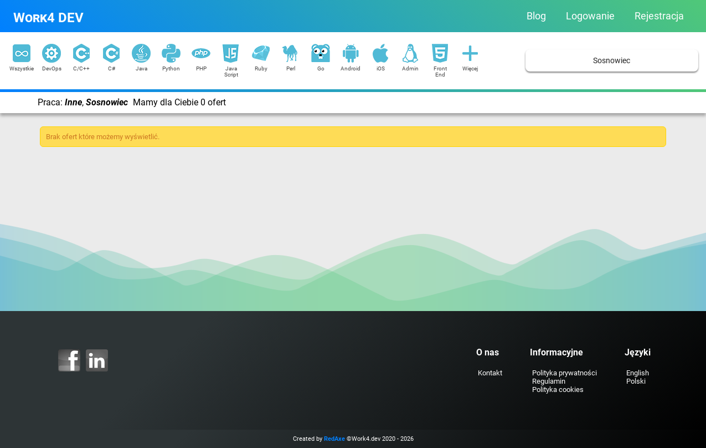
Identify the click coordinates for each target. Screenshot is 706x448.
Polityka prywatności (564, 373)
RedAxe (334, 438)
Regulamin (548, 381)
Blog (536, 16)
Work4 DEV (48, 18)
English (637, 373)
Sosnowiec (611, 60)
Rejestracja (659, 16)
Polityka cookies (558, 389)
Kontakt (490, 373)
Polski (636, 381)
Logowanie (590, 16)
